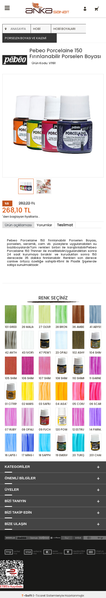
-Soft (27, 596)
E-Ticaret (39, 596)
